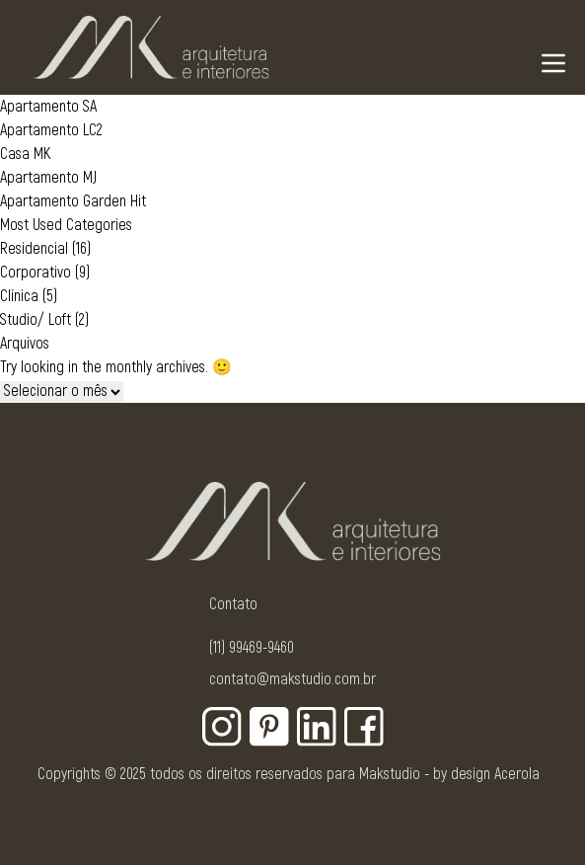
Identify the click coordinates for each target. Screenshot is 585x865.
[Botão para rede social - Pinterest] (269, 727)
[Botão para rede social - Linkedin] (316, 727)
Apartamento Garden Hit (73, 201)
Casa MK (25, 154)
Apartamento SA (48, 107)
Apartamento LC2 (51, 130)
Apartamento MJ (48, 178)
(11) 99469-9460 (251, 648)
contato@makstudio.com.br (292, 679)
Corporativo (35, 272)
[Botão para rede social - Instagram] (222, 727)
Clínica (19, 296)
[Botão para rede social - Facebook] (364, 727)
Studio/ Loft (35, 320)
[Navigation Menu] (553, 63)
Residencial (34, 249)
